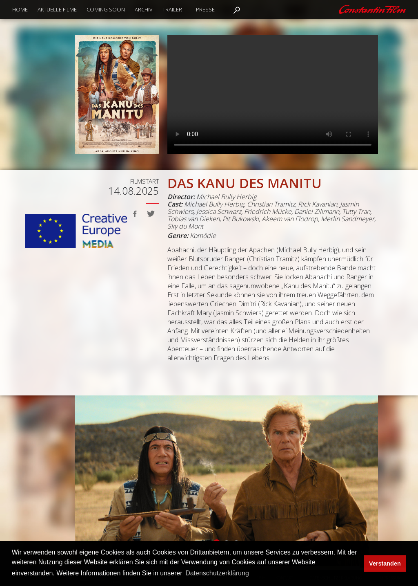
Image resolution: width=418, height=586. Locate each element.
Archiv (144, 9)
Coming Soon (106, 9)
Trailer (172, 9)
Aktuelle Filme (57, 9)
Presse (205, 9)
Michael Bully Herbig (226, 196)
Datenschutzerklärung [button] (217, 573)
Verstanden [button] (385, 563)
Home (20, 9)
